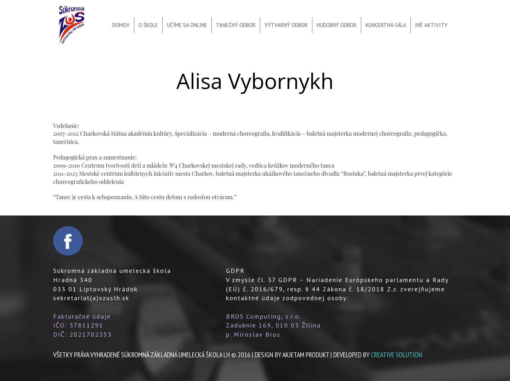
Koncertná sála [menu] (386, 25)
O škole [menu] (148, 25)
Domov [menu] (121, 25)
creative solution (396, 354)
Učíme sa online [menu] (187, 25)
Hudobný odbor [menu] (337, 25)
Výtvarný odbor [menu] (286, 25)
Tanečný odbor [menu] (236, 25)
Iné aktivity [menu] (431, 25)
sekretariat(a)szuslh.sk (91, 298)
